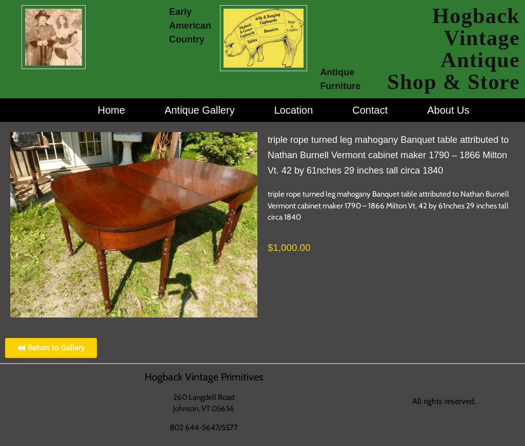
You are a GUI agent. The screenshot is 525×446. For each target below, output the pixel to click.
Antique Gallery (200, 110)
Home (111, 110)
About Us (448, 110)
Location (293, 110)
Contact (370, 110)
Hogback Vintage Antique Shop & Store (453, 49)
